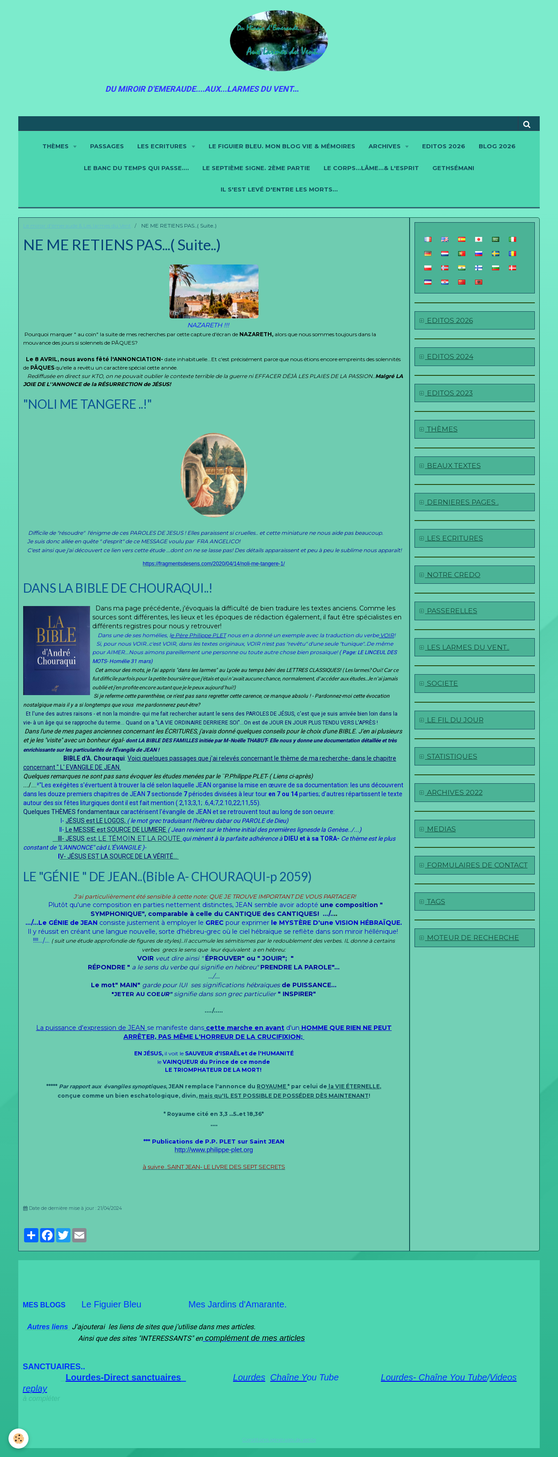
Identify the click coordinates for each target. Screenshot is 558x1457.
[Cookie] (19, 1439)
